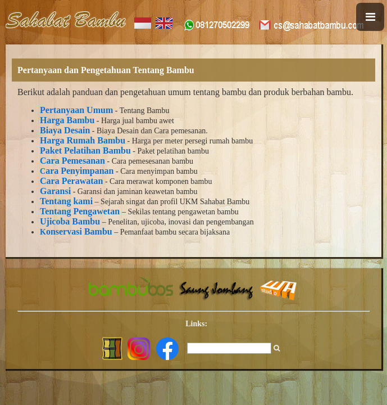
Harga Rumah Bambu (82, 140)
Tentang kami (66, 201)
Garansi (55, 191)
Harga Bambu (67, 120)
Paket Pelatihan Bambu (85, 150)
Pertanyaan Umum (76, 110)
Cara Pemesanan (72, 160)
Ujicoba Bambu (70, 221)
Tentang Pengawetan (80, 211)
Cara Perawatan (71, 181)
